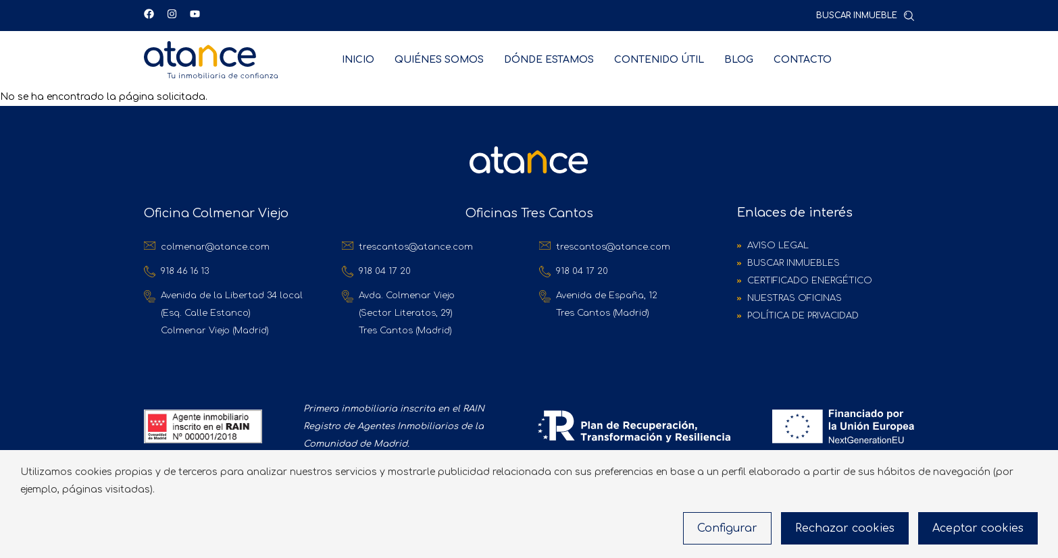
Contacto (803, 60)
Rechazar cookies (845, 528)
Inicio (358, 60)
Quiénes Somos (439, 60)
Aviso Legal (778, 245)
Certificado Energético (809, 280)
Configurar (727, 528)
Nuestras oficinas (794, 298)
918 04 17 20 (385, 271)
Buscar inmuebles (793, 263)
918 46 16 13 (185, 271)
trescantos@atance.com (416, 247)
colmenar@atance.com (215, 247)
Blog (738, 60)
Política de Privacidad (803, 315)
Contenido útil (659, 60)
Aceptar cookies (978, 528)
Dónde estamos (549, 60)
